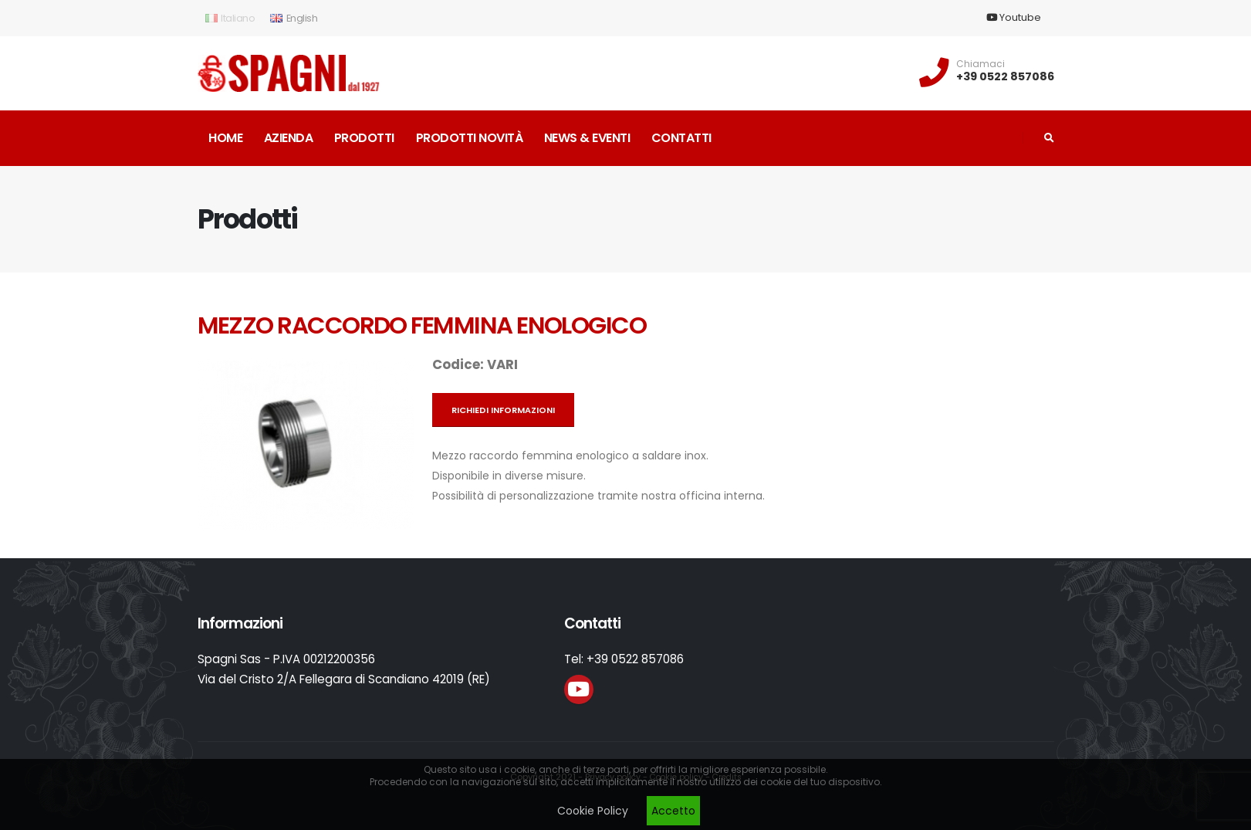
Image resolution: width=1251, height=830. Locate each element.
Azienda (288, 138)
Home (225, 138)
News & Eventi (587, 138)
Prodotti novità (469, 138)
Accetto (673, 810)
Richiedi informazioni (503, 410)
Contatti (681, 138)
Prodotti (364, 138)
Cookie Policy (592, 810)
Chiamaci (980, 64)
